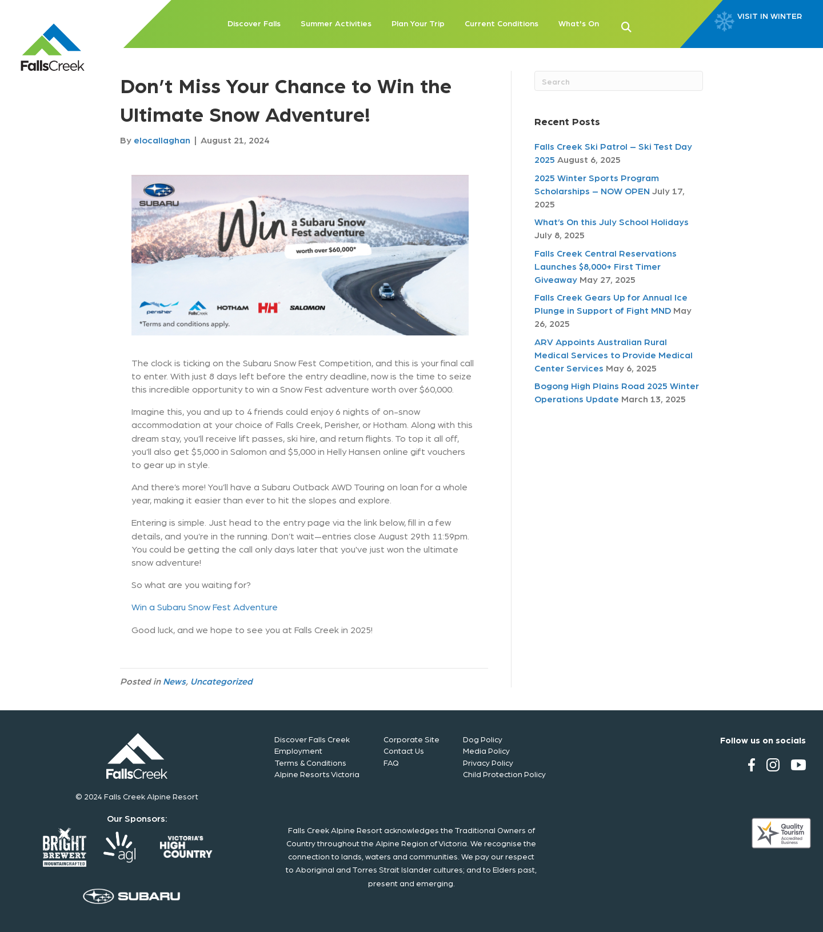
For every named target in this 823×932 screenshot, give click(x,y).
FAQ (391, 762)
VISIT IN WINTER (769, 16)
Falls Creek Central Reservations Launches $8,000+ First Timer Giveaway (605, 266)
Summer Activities (336, 23)
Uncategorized (221, 681)
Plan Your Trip (418, 23)
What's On (578, 23)
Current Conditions (501, 23)
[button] (644, 25)
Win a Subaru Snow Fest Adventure (204, 607)
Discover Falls (254, 23)
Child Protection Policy (504, 774)
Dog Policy (482, 739)
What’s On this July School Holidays (611, 221)
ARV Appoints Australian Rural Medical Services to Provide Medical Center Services (613, 354)
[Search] (618, 81)
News (174, 681)
